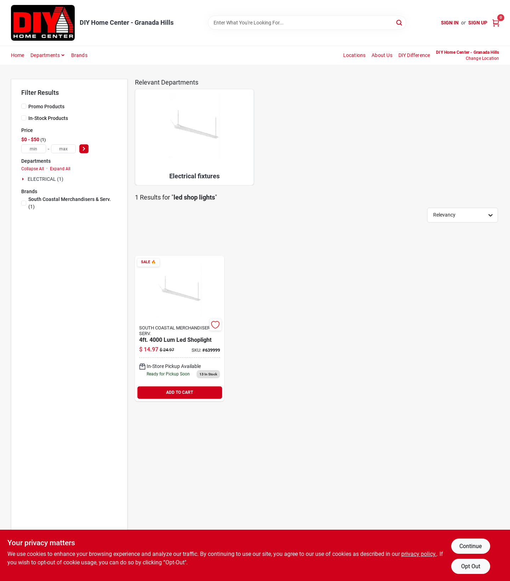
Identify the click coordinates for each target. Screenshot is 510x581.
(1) (69, 202)
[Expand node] (23, 179)
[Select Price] (84, 148)
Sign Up (477, 22)
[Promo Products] (23, 106)
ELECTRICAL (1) (45, 179)
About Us (382, 55)
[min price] (33, 148)
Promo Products (46, 106)
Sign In (450, 22)
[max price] (63, 148)
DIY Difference (414, 55)
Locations (354, 55)
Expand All (60, 168)
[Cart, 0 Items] (495, 23)
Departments (45, 55)
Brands (79, 55)
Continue (470, 546)
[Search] (400, 22)
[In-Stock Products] (23, 117)
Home (17, 55)
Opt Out (470, 566)
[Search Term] (307, 23)
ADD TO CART (179, 392)
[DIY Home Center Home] (43, 23)
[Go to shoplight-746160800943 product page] (179, 328)
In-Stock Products (48, 118)
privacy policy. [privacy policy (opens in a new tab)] (419, 554)
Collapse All (32, 168)
